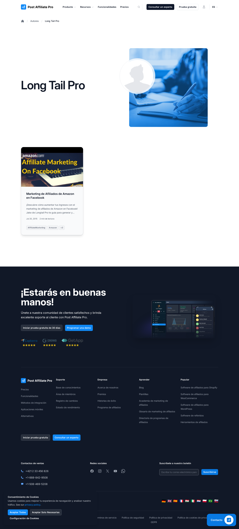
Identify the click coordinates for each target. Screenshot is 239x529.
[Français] (181, 501)
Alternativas (27, 416)
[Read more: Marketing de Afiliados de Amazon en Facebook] (52, 191)
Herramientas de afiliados (194, 422)
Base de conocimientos (68, 387)
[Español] (175, 501)
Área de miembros (65, 394)
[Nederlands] (199, 501)
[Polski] (205, 501)
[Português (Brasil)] (210, 501)
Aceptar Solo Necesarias (46, 512)
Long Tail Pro (52, 21)
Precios (25, 389)
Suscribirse (209, 472)
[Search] (141, 7)
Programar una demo (79, 327)
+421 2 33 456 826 (37, 471)
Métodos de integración (33, 402)
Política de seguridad (133, 517)
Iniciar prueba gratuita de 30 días (41, 327)
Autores (34, 21)
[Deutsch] (164, 501)
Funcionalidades (29, 396)
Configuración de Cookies (24, 518)
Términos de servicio (105, 517)
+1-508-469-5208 (36, 484)
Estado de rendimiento (68, 407)
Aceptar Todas (18, 512)
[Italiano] (193, 501)
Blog (141, 387)
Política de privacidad (160, 517)
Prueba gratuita (187, 7)
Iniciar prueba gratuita (35, 437)
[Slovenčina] (216, 501)
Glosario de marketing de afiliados (157, 411)
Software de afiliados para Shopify (199, 387)
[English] (170, 501)
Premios (102, 394)
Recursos (87, 7)
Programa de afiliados (109, 407)
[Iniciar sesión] (204, 7)
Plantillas (143, 394)
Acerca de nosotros (108, 387)
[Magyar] (187, 501)
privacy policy (32, 504)
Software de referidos (192, 415)
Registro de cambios (67, 400)
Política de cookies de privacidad (195, 517)
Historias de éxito (107, 400)
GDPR (154, 522)
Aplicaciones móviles (32, 409)
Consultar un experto (160, 7)
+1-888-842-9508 (36, 477)
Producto (69, 7)
